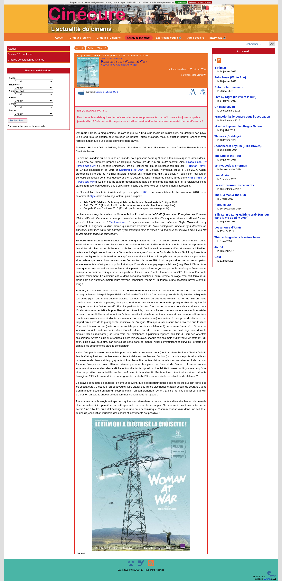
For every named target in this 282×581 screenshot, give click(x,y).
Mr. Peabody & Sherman (230, 165)
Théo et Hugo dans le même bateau (238, 237)
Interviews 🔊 (218, 37)
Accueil (59, 37)
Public (12, 78)
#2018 (122, 55)
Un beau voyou (224, 106)
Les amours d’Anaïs (227, 227)
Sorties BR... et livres (20, 54)
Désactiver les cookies (200, 2)
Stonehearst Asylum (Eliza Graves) (237, 146)
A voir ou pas (16, 91)
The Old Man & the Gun (230, 195)
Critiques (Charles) (138, 37)
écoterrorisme (118, 222)
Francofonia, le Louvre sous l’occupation (242, 116)
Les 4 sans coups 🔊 (169, 37)
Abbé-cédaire (195, 37)
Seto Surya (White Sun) (230, 77)
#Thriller (144, 55)
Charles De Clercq (194, 75)
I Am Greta (221, 175)
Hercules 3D (222, 204)
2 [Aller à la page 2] (219, 60)
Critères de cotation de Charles (26, 59)
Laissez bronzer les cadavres (234, 185)
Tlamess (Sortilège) (227, 136)
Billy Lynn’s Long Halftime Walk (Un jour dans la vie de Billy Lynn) (241, 216)
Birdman (220, 67)
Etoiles (13, 97)
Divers (12, 104)
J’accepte (181, 2)
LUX (144, 192)
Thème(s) (14, 84)
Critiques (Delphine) (109, 37)
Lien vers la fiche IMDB (106, 92)
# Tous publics (110, 55)
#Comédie (133, 55)
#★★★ (97, 55)
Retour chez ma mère (228, 87)
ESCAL (266, 579)
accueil (79, 48)
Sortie (12, 110)
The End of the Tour (227, 155)
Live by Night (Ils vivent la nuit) (235, 97)
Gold (217, 256)
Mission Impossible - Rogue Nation (238, 126)
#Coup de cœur (83, 55)
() (197, 165)
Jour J (218, 247)
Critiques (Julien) (80, 37)
